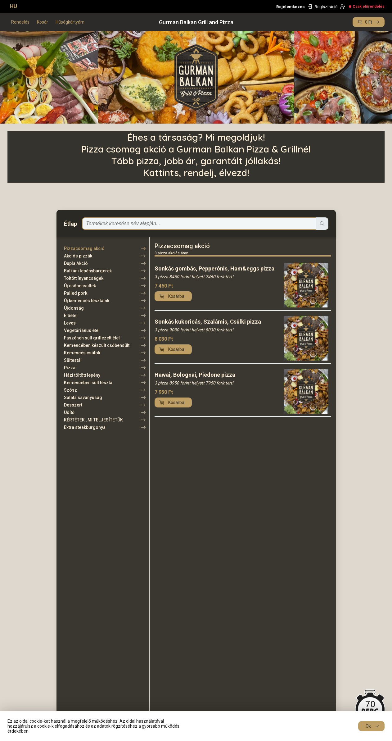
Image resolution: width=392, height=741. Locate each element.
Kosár (42, 22)
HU (13, 6)
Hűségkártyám (70, 22)
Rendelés (20, 22)
